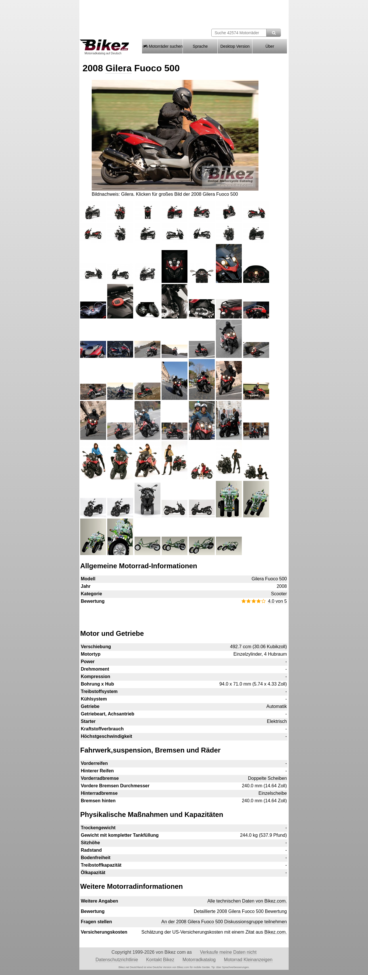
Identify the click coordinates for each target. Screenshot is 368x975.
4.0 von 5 (277, 601)
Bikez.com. (275, 932)
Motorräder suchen (162, 46)
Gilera (119, 68)
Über (269, 46)
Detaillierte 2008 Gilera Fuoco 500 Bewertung (240, 911)
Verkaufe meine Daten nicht (228, 952)
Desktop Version (235, 46)
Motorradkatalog (199, 959)
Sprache (200, 46)
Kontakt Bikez (160, 959)
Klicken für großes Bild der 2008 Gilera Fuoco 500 (187, 194)
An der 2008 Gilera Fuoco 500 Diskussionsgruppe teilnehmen (224, 921)
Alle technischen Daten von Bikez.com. (247, 901)
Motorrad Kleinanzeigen (248, 959)
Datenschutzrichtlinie (116, 959)
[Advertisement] (183, 614)
